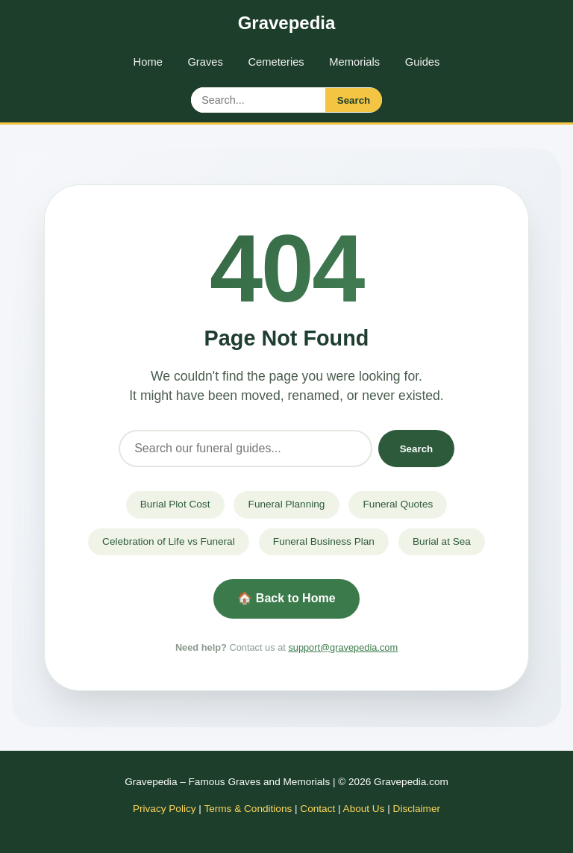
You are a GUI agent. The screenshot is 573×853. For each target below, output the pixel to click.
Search (353, 100)
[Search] (245, 449)
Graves (204, 62)
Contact (317, 808)
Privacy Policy (164, 808)
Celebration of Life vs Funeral (168, 541)
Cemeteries (276, 62)
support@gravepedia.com (343, 647)
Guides (422, 62)
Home (148, 62)
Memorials (354, 62)
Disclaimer (416, 808)
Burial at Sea (442, 541)
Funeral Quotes (398, 504)
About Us (364, 808)
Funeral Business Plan (324, 541)
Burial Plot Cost (175, 504)
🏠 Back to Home (286, 598)
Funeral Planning (286, 504)
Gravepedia (287, 23)
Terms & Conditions (248, 808)
